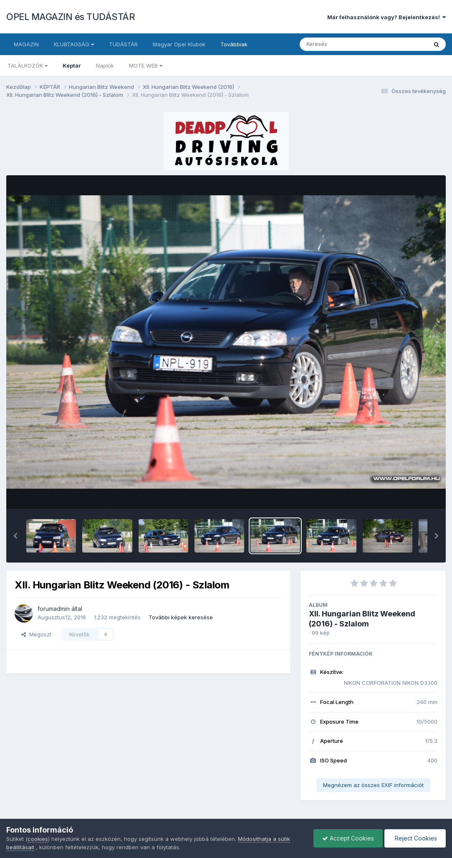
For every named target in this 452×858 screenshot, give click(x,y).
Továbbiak (233, 44)
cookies (38, 838)
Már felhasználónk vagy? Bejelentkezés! (386, 17)
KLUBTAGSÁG (74, 44)
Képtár (72, 65)
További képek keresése (181, 617)
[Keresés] (341, 44)
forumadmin (54, 608)
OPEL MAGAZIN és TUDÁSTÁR (70, 16)
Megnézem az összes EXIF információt (373, 785)
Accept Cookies (348, 838)
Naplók (105, 65)
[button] (15, 536)
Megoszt (36, 634)
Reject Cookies (415, 838)
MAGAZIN (26, 44)
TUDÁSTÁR (123, 44)
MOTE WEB (145, 65)
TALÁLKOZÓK (28, 65)
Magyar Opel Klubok (179, 44)
